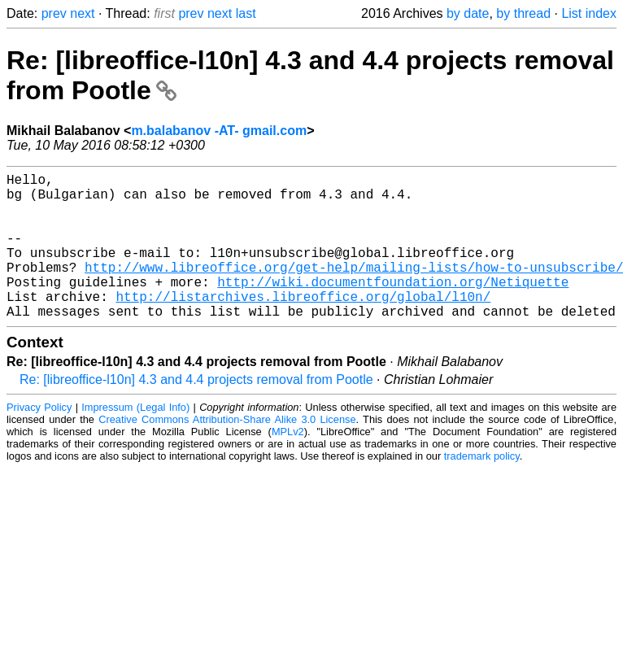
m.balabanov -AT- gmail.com (219, 130)
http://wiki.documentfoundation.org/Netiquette (393, 307)
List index (588, 13)
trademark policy (482, 488)
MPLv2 (288, 464)
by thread (523, 13)
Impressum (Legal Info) (135, 440)
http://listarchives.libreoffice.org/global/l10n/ (302, 325)
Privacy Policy (39, 440)
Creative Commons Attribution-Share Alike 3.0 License (226, 452)
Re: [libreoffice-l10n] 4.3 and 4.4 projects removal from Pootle (196, 412)
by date (468, 13)
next (82, 13)
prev (54, 13)
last (246, 13)
